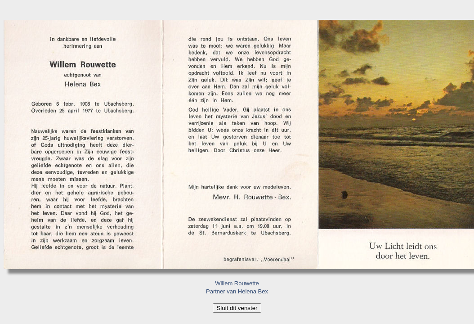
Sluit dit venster (236, 308)
